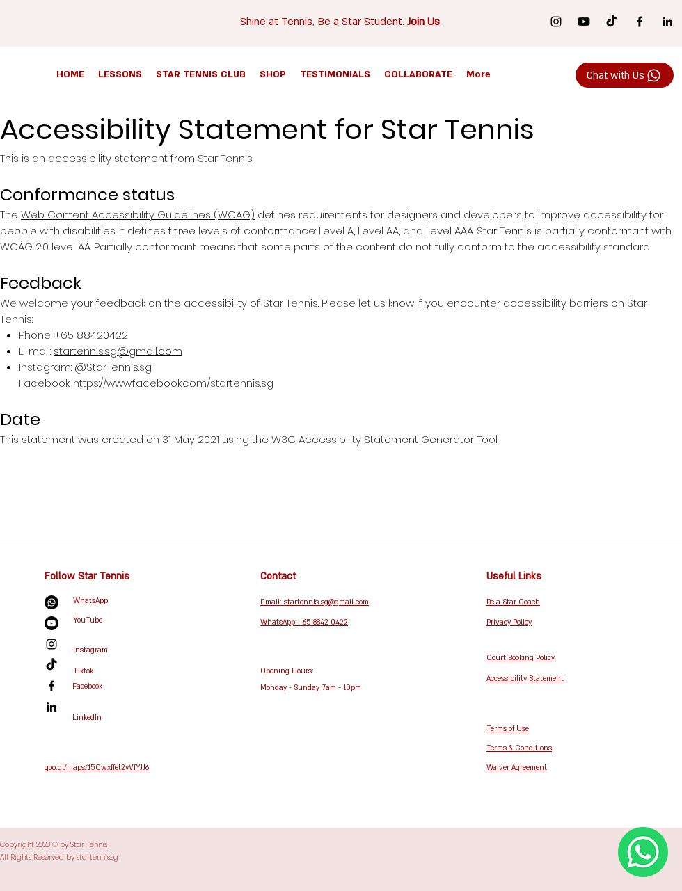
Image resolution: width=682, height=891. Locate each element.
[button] (120, 74)
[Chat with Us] (625, 75)
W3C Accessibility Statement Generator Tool (384, 439)
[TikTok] (612, 22)
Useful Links (513, 576)
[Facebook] (640, 22)
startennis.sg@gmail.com (118, 351)
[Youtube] (584, 22)
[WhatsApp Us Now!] (643, 852)
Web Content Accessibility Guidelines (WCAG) (138, 214)
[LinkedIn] (667, 22)
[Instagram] (556, 22)
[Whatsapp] (51, 602)
